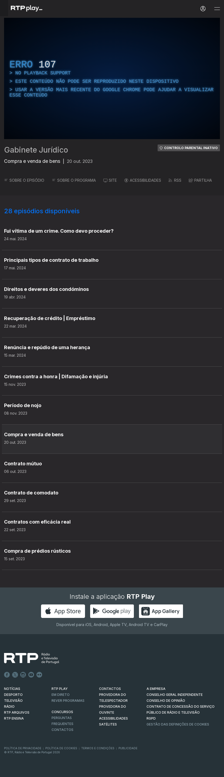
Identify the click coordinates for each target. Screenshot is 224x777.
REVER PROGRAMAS (68, 701)
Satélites (108, 724)
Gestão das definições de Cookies (178, 724)
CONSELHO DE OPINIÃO (166, 701)
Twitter (15, 675)
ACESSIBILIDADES (142, 180)
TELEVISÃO (13, 701)
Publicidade (127, 748)
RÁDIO (9, 706)
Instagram (23, 675)
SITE (110, 180)
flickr (39, 675)
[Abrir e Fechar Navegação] (217, 9)
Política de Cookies (61, 748)
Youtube (31, 675)
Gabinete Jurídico (36, 149)
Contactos (62, 730)
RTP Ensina (14, 718)
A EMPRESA (156, 689)
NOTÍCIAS (12, 689)
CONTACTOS (110, 689)
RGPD (151, 718)
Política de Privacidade (22, 748)
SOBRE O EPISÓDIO (24, 180)
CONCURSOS (62, 712)
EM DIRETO (61, 695)
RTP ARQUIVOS (16, 712)
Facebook (7, 675)
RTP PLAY (60, 689)
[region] (112, 78)
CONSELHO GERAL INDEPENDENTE (175, 695)
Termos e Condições (97, 748)
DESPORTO (13, 695)
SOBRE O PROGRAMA (74, 180)
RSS (175, 180)
